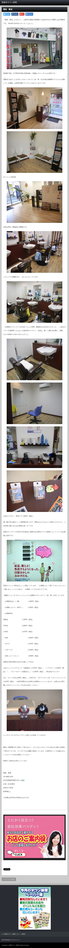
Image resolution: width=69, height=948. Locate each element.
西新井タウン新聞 (14, 945)
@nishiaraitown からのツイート (11, 940)
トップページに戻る (8, 879)
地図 (22, 780)
